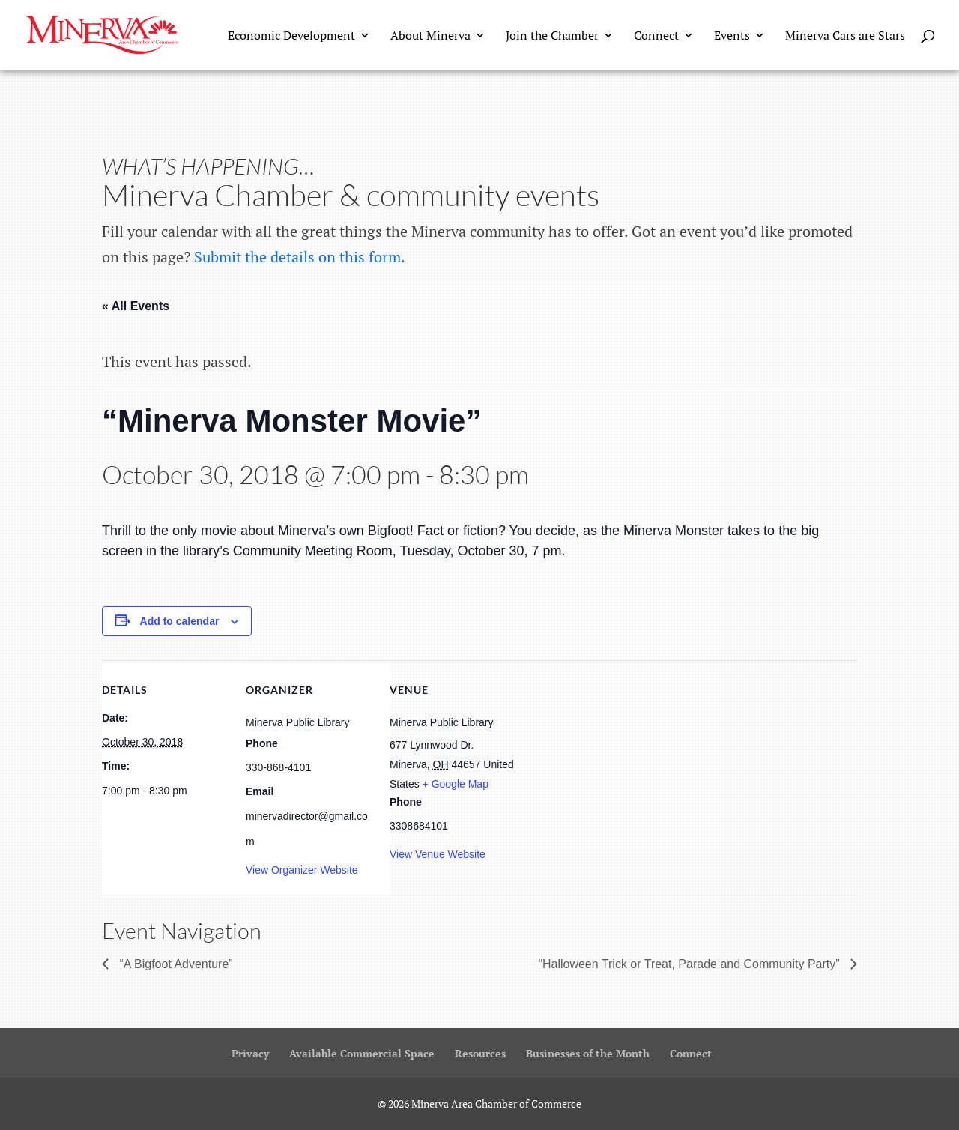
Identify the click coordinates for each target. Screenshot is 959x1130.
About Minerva (430, 36)
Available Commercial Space (362, 1053)
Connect (656, 36)
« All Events (135, 306)
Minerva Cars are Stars (845, 36)
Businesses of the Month (588, 1053)
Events (732, 36)
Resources (480, 1053)
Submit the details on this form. (299, 257)
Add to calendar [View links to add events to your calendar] (180, 621)
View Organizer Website (302, 870)
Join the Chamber (552, 36)
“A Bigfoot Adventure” (174, 964)
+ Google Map (455, 784)
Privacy (250, 1053)
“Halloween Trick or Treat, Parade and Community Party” (691, 964)
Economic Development (291, 36)
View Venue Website (437, 854)
